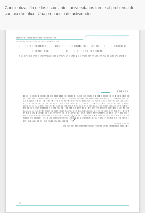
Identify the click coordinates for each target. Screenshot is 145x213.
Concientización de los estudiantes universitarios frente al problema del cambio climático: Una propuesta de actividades (70, 10)
